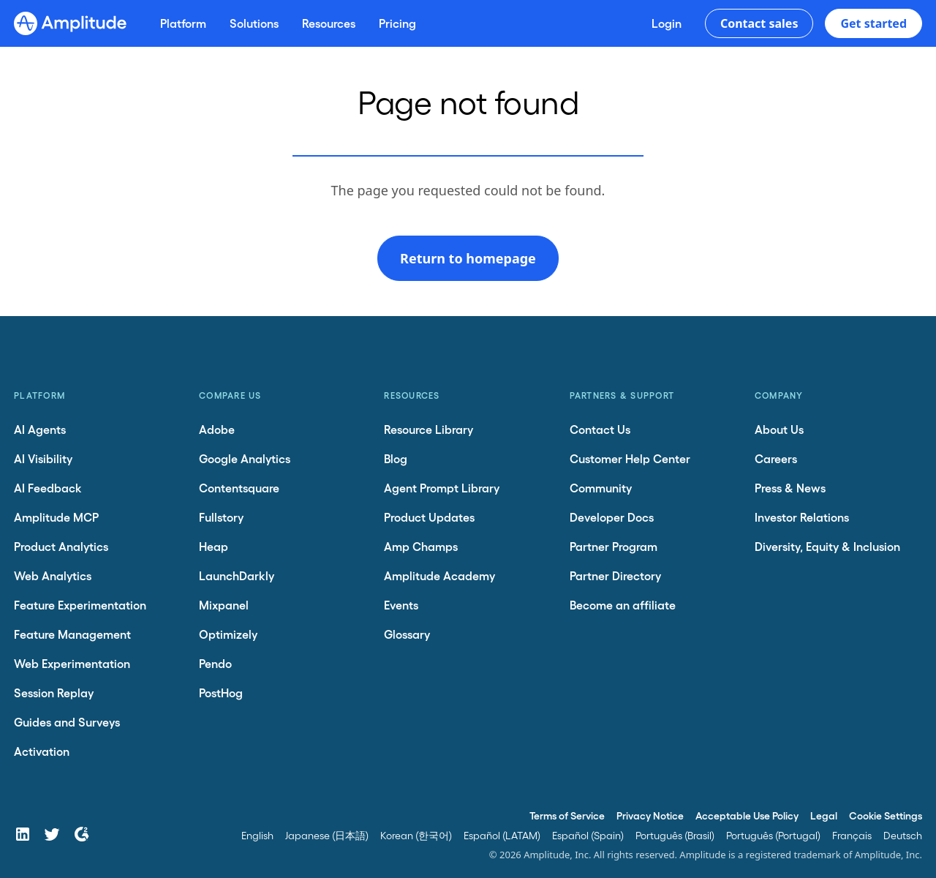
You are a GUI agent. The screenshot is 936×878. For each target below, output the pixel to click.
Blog (395, 458)
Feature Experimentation (80, 605)
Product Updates (429, 517)
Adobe (217, 429)
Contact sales (759, 23)
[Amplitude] (70, 23)
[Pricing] (397, 23)
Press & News (790, 488)
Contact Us (600, 429)
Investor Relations (802, 517)
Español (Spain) (588, 835)
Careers (776, 458)
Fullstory (221, 517)
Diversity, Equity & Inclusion (827, 546)
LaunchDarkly (236, 575)
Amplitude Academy (439, 575)
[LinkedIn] (22, 834)
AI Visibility (43, 458)
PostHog (221, 692)
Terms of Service (567, 815)
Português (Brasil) (674, 835)
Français (852, 835)
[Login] (666, 23)
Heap (213, 546)
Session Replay (54, 692)
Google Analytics (244, 458)
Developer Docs (612, 517)
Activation (41, 751)
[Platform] (183, 23)
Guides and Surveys (67, 722)
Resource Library (428, 429)
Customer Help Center (630, 458)
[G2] (81, 834)
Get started (873, 23)
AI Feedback (48, 488)
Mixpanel (224, 605)
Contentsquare (239, 488)
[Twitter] (52, 834)
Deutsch (902, 835)
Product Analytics (61, 546)
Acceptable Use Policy (747, 815)
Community (601, 488)
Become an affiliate (623, 605)
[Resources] (328, 23)
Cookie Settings (885, 815)
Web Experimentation (72, 663)
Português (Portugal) (773, 835)
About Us (779, 429)
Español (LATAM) (502, 835)
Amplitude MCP (56, 517)
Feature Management (72, 634)
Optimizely (228, 634)
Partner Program (613, 546)
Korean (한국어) (416, 835)
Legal (823, 815)
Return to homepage (468, 258)
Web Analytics (52, 575)
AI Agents (40, 429)
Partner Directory (615, 575)
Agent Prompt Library (441, 488)
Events (401, 605)
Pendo (215, 663)
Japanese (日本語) (327, 835)
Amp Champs (421, 546)
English (257, 835)
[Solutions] (254, 23)
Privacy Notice (650, 815)
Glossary (407, 634)
